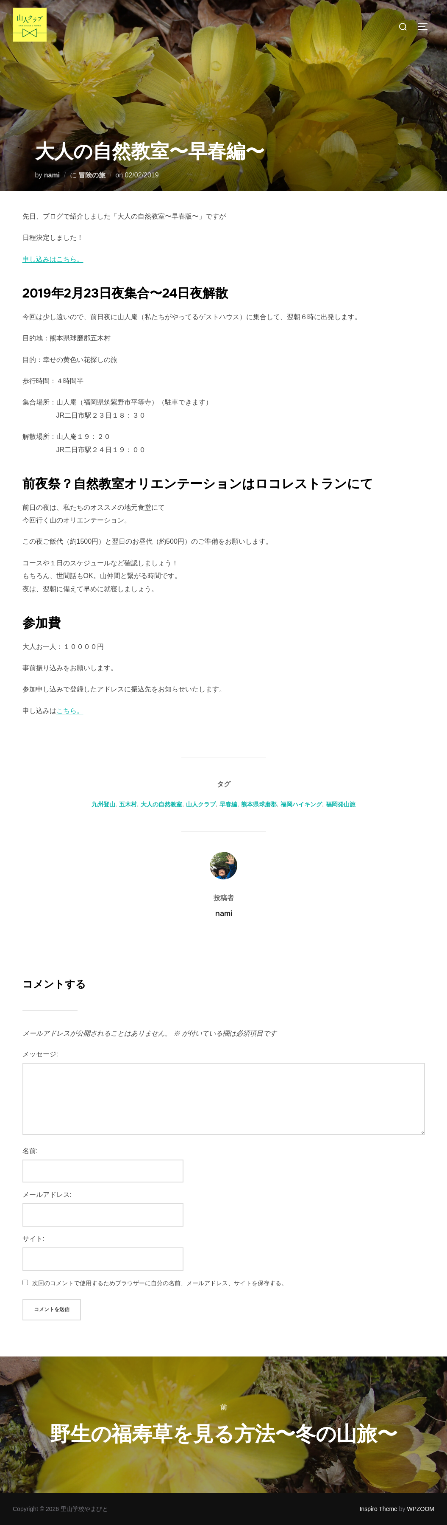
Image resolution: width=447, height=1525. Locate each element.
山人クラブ (201, 804)
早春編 (228, 804)
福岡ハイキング (301, 804)
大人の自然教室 (161, 804)
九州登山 (103, 804)
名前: (30, 1150)
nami (52, 175)
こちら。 (69, 710)
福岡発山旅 (340, 804)
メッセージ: (40, 1054)
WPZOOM (420, 1508)
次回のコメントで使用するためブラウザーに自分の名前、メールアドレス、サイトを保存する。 (159, 1283)
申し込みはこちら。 (52, 259)
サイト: (33, 1238)
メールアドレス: (47, 1194)
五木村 (128, 804)
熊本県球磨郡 (259, 804)
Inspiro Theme (378, 1508)
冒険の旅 (92, 175)
